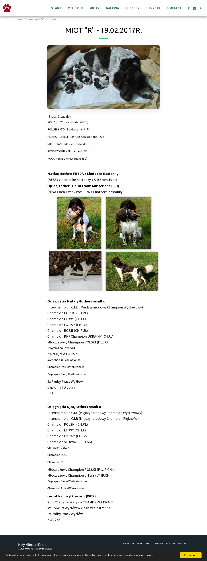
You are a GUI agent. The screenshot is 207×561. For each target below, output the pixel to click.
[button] (188, 8)
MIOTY (30, 19)
